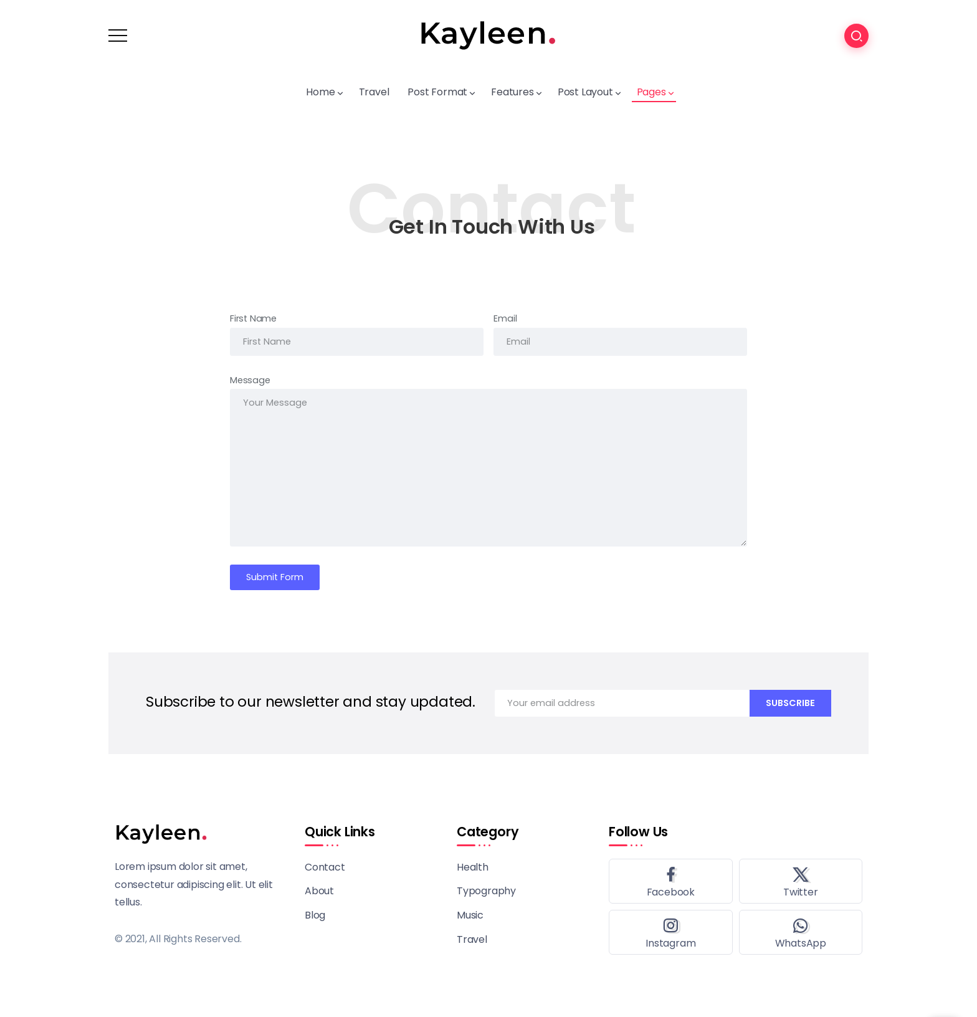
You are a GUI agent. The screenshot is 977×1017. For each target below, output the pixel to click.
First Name (253, 318)
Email (505, 318)
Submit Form (274, 577)
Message (250, 380)
